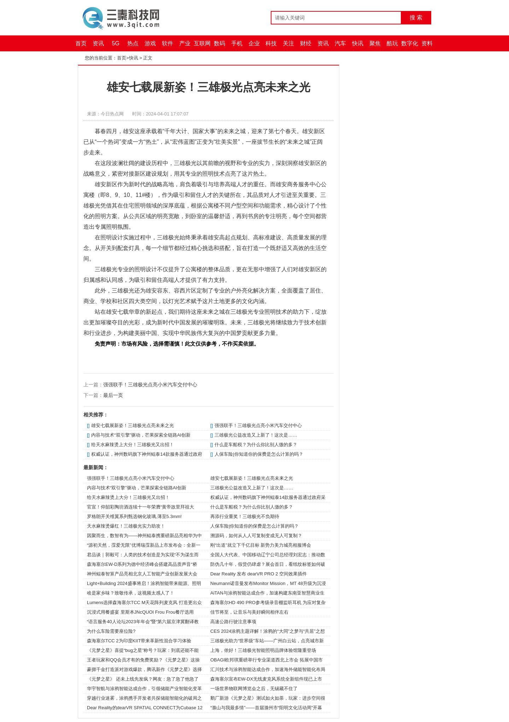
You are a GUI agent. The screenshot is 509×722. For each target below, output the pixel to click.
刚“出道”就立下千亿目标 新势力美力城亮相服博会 (260, 545)
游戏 (150, 43)
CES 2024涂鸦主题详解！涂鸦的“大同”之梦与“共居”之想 (267, 631)
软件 (167, 43)
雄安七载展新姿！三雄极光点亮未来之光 (132, 425)
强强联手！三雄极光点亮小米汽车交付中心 (150, 384)
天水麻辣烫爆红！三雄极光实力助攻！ (126, 526)
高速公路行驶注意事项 (233, 621)
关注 (288, 43)
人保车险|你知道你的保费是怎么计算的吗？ (259, 454)
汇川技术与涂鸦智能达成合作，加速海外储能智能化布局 (267, 669)
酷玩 (392, 43)
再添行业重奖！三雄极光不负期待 (244, 516)
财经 (305, 43)
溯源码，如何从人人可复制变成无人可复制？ (256, 535)
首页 (81, 43)
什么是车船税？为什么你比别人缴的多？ (256, 444)
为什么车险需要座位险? (111, 631)
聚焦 (375, 43)
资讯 (98, 43)
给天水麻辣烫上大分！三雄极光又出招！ (132, 444)
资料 (427, 43)
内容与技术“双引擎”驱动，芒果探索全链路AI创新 (141, 435)
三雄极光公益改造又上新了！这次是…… (256, 435)
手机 (236, 43)
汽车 (340, 43)
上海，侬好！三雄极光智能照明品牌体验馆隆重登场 (263, 650)
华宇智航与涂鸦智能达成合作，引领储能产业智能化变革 (144, 688)
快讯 (357, 43)
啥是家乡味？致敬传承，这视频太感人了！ (130, 593)
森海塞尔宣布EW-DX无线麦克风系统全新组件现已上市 (266, 679)
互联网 (202, 43)
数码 (219, 43)
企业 (254, 43)
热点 (133, 43)
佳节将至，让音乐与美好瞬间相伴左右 (249, 612)
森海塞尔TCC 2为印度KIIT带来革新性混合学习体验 (139, 640)
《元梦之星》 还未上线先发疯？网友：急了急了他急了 (143, 679)
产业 (185, 43)
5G (115, 43)
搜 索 (416, 18)
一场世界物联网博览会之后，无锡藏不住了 (254, 688)
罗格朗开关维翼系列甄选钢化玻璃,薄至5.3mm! (134, 516)
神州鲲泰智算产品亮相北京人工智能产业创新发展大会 (142, 573)
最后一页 (113, 395)
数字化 (409, 43)
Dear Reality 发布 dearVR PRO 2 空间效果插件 (258, 573)
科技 (271, 43)
